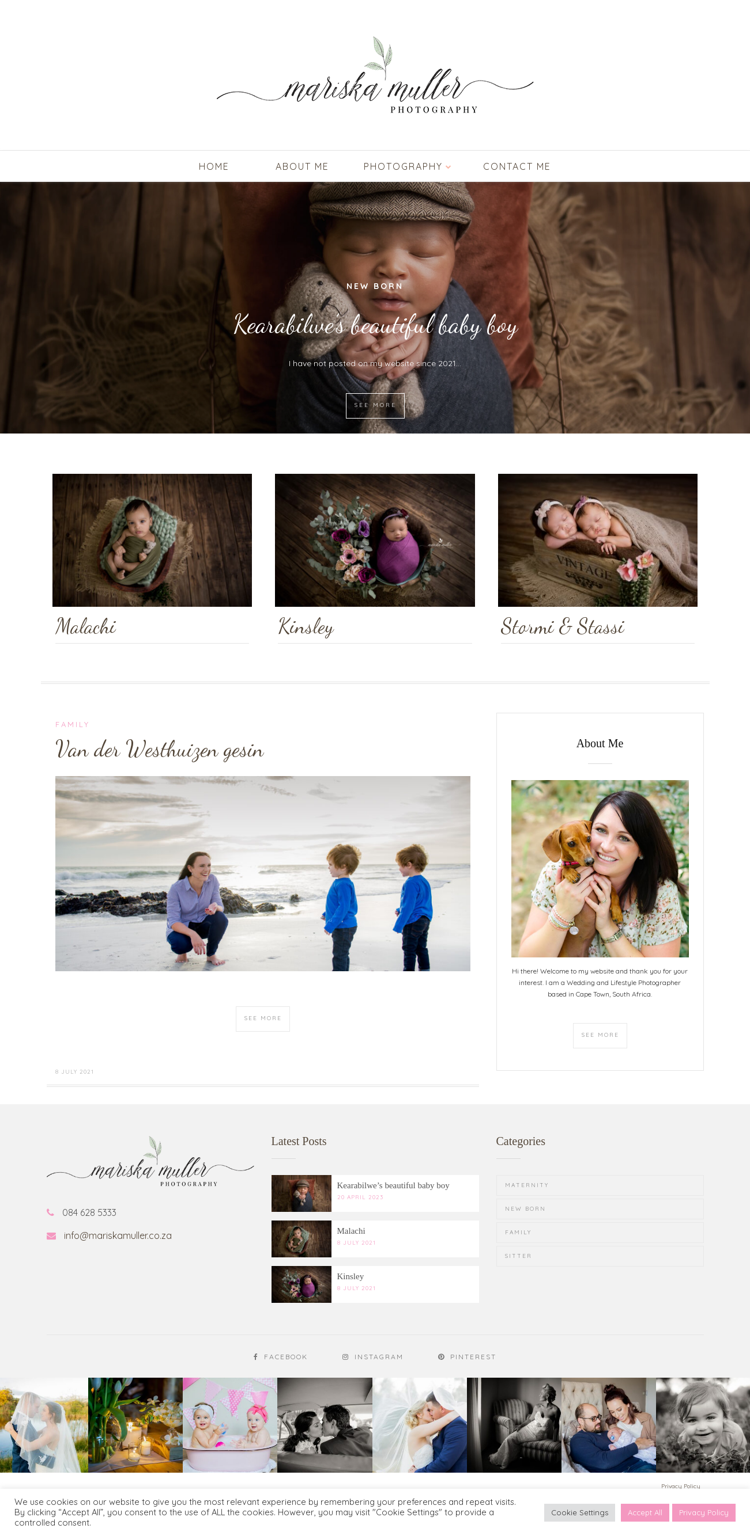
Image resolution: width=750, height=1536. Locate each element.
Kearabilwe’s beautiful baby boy (375, 324)
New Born (375, 286)
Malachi (351, 1230)
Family (72, 724)
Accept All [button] (645, 1512)
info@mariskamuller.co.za (118, 1235)
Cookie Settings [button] (579, 1512)
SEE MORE (376, 405)
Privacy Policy (704, 1512)
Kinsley (350, 1276)
